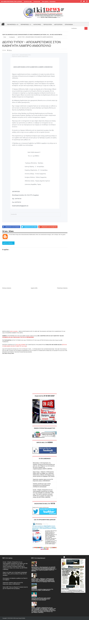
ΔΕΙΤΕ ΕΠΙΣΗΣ (58, 24)
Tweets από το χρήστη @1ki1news (40, 507)
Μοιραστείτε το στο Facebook (10, 226)
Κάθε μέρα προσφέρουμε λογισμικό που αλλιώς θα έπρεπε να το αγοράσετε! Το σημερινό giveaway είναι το (44, 527)
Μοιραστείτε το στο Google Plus (47, 226)
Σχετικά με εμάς (28, 1)
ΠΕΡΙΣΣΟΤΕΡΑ (47, 24)
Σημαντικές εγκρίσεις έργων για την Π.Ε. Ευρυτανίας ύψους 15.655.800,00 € (42, 590)
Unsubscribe (14, 214)
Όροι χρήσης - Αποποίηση (48, 1)
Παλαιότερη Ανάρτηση (62, 288)
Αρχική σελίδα (34, 288)
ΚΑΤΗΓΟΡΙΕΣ (37, 24)
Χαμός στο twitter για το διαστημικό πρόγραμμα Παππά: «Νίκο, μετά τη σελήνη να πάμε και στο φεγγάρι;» (15, 574)
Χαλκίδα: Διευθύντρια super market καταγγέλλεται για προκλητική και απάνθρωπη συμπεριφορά (42, 485)
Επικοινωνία (37, 1)
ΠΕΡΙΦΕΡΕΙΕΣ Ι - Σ (26, 24)
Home (5, 37)
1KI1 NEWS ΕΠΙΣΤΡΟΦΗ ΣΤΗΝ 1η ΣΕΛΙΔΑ (11, 1)
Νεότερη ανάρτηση (6, 288)
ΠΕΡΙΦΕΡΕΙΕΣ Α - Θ (12, 24)
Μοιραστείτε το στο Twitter (29, 226)
